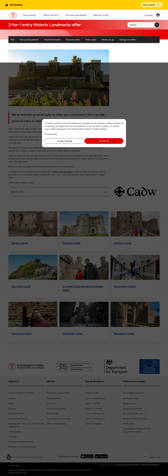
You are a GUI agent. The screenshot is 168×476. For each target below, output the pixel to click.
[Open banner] (152, 4)
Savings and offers (127, 39)
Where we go (108, 39)
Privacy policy (51, 134)
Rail (12, 39)
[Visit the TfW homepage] (13, 16)
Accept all (104, 141)
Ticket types (90, 39)
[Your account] (158, 15)
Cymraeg (148, 15)
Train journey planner (29, 39)
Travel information (52, 39)
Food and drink (73, 39)
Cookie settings (63, 141)
